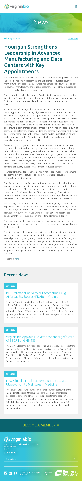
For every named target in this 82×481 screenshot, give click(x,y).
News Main (73, 38)
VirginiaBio (16, 7)
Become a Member (39, 425)
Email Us (7, 449)
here (17, 259)
